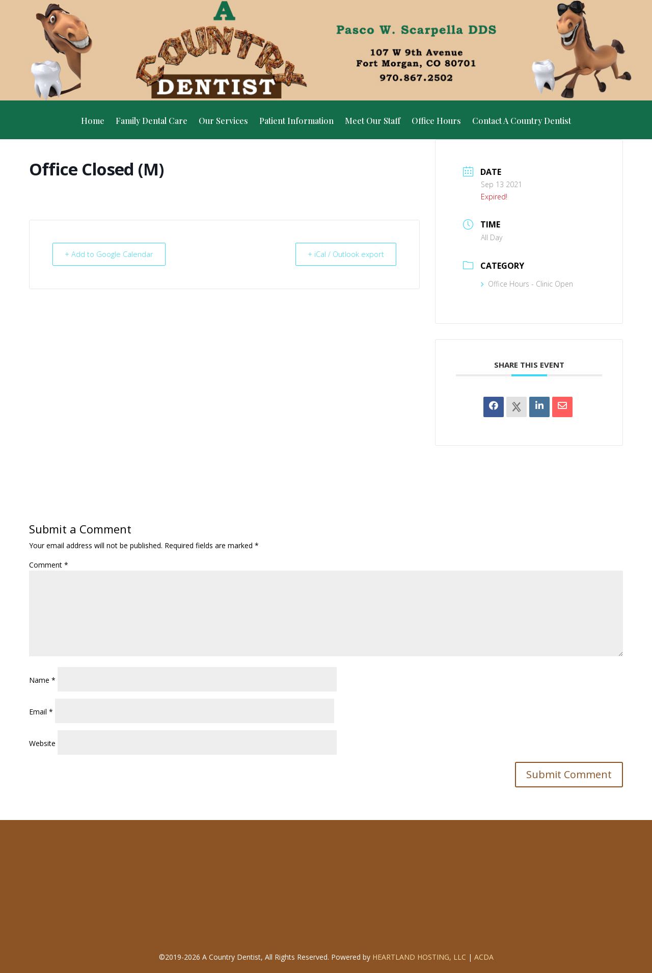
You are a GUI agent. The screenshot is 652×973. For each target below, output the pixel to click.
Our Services (223, 121)
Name (42, 680)
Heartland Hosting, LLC (419, 957)
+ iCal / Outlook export (343, 254)
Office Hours (436, 121)
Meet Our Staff (372, 121)
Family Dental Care (151, 121)
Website (42, 743)
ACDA (484, 957)
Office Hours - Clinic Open (527, 284)
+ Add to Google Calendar (111, 254)
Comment (48, 565)
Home (92, 121)
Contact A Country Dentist (521, 121)
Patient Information (296, 121)
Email (41, 711)
